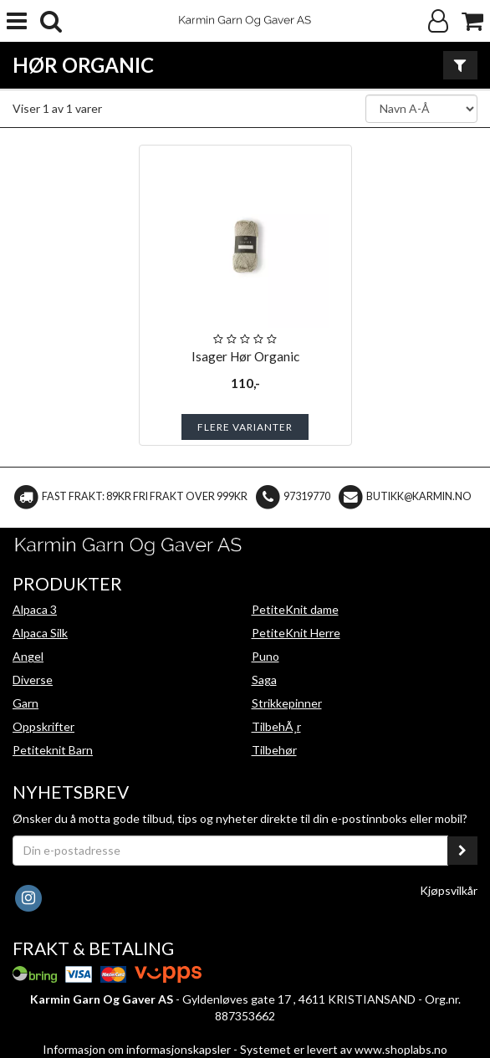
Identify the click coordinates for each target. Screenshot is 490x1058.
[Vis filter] (460, 65)
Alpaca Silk (40, 633)
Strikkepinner (287, 703)
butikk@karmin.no (419, 496)
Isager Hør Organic (245, 356)
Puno (265, 656)
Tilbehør (274, 750)
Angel (28, 656)
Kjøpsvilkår (448, 890)
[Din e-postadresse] (230, 851)
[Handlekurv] (472, 21)
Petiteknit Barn (53, 750)
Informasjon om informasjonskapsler (137, 1049)
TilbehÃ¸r (276, 726)
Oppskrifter (43, 726)
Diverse (33, 679)
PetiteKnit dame (295, 609)
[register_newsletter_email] (462, 850)
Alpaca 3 (35, 609)
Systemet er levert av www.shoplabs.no (343, 1049)
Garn (25, 703)
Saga (264, 679)
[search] (51, 21)
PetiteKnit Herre (296, 633)
